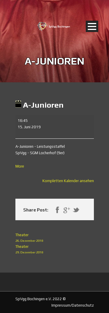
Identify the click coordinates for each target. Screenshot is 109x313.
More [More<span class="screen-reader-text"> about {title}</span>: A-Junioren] (19, 166)
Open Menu (92, 26)
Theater (54, 238)
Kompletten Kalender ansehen (68, 181)
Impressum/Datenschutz (72, 305)
